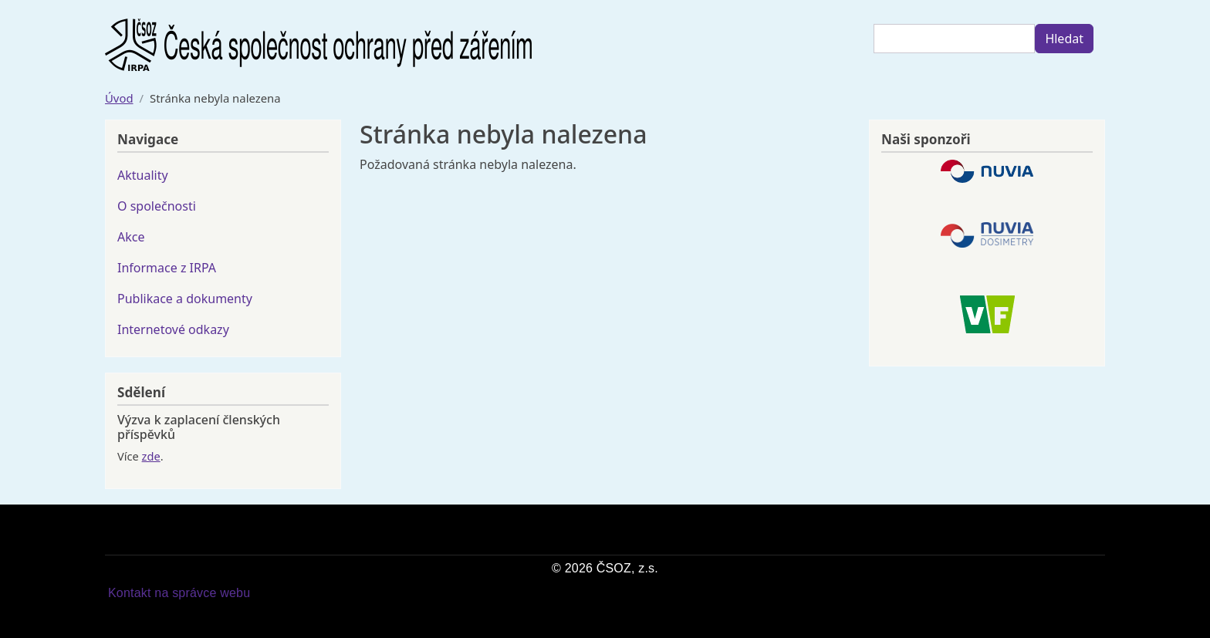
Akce (130, 236)
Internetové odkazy (173, 329)
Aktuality (142, 175)
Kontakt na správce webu (179, 592)
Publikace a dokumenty (184, 298)
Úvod (119, 98)
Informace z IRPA (166, 267)
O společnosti (156, 205)
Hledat (1064, 38)
